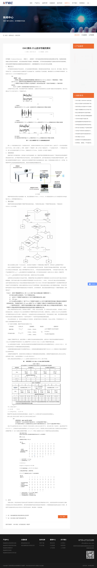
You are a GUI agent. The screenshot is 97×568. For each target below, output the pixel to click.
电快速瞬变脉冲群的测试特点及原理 (20, 515)
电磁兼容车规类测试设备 (9, 545)
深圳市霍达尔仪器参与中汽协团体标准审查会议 (85, 107)
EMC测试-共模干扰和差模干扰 (19, 518)
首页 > (7, 35)
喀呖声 (29, 524)
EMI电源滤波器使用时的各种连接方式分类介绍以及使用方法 (85, 126)
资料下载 (41, 543)
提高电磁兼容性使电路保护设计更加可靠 (85, 123)
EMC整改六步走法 (81, 138)
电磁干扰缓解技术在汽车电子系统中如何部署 (85, 110)
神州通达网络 (91, 565)
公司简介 (63, 543)
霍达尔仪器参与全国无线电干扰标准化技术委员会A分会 (85, 103)
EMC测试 (15, 524)
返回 (63, 517)
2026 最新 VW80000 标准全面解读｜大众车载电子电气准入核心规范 (85, 100)
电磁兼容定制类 (7, 550)
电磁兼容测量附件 (8, 548)
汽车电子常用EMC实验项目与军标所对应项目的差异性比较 (85, 132)
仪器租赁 (52, 3)
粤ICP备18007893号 (31, 565)
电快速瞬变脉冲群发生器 (28, 545)
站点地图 (43, 565)
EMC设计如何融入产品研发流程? (85, 129)
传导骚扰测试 (23, 524)
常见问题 (41, 545)
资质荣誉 (63, 545)
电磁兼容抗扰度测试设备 (9, 543)
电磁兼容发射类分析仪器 (9, 552)
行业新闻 (52, 545)
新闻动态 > (12, 35)
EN (88, 3)
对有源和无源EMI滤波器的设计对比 (85, 135)
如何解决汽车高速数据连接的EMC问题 (85, 142)
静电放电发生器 (25, 543)
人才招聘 (63, 548)
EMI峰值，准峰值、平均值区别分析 (85, 145)
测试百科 (52, 543)
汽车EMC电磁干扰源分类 (83, 119)
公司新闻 (52, 548)
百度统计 (38, 565)
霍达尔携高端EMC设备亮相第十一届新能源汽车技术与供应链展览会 (85, 113)
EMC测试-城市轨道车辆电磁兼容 (85, 116)
